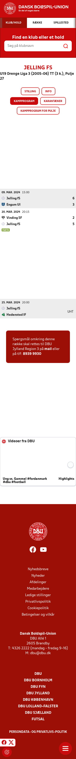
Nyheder (38, 576)
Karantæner (53, 101)
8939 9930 (32, 354)
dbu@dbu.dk (40, 653)
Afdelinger (38, 582)
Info (48, 91)
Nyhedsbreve (38, 569)
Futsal (38, 719)
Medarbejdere (38, 588)
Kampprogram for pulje (38, 111)
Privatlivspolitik (38, 601)
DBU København (38, 700)
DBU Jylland (38, 693)
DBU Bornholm (38, 680)
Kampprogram (24, 101)
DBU (38, 674)
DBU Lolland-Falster (38, 706)
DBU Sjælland (38, 713)
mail (48, 349)
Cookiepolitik (38, 608)
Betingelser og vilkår (38, 614)
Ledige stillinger (38, 595)
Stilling (30, 91)
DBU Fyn (38, 687)
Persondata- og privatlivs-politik (38, 732)
